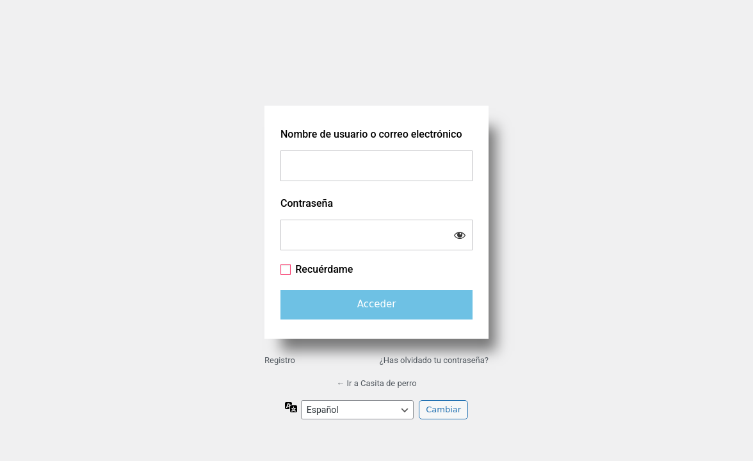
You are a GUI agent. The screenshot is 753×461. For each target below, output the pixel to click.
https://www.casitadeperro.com (376, 63)
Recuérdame (324, 269)
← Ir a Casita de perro (376, 383)
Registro (279, 360)
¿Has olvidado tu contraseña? (434, 360)
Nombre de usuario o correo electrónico (371, 134)
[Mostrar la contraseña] (460, 235)
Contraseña (306, 203)
